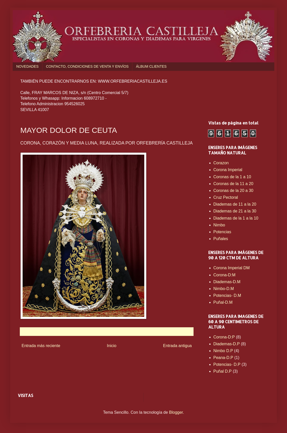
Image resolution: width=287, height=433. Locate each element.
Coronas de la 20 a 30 (233, 190)
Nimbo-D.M (223, 288)
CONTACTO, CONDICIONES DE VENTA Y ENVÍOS (87, 66)
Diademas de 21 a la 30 (234, 211)
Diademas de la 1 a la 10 (235, 218)
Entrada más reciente (41, 346)
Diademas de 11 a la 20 (234, 204)
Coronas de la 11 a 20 (233, 184)
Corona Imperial (227, 170)
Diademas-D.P (226, 344)
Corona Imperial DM (231, 268)
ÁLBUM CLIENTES (151, 66)
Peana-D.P (223, 357)
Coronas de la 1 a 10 (232, 177)
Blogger (176, 412)
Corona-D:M (224, 275)
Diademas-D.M (227, 282)
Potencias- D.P (227, 364)
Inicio (111, 346)
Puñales (220, 239)
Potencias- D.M (227, 295)
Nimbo (219, 225)
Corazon (221, 163)
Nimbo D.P (223, 351)
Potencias (222, 232)
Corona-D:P (224, 337)
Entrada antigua (177, 346)
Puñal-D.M (223, 302)
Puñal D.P (222, 371)
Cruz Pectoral (225, 197)
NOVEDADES (27, 66)
